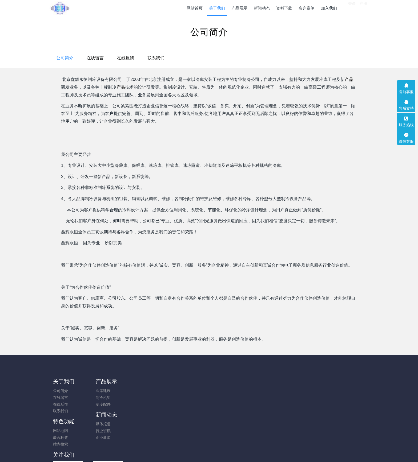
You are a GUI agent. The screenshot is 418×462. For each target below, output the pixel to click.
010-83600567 (312, 393)
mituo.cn (241, 450)
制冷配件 (100, 404)
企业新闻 (140, 404)
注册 (363, 8)
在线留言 (193, 58)
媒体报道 (140, 391)
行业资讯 (140, 397)
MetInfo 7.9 (200, 450)
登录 (352, 8)
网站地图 (180, 391)
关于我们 (63, 381)
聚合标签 (180, 397)
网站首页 (195, 8)
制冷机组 (100, 397)
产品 (349, 79)
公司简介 (163, 58)
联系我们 (254, 58)
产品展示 (103, 381)
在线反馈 (224, 58)
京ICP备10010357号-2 (209, 444)
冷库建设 (100, 391)
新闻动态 (143, 381)
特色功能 (183, 381)
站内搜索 (180, 404)
